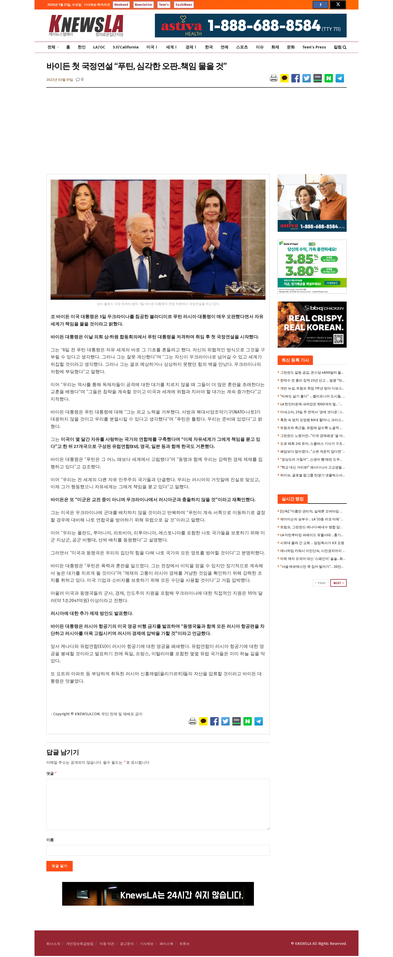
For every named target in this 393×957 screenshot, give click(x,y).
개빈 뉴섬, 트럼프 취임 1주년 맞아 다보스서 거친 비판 (313, 388)
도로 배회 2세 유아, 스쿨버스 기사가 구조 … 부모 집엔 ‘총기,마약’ (313, 444)
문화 (291, 47)
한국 (209, 47)
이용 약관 (107, 945)
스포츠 (242, 47)
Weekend (121, 5)
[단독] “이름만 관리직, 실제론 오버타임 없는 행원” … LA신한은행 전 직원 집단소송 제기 (313, 511)
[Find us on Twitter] (338, 4)
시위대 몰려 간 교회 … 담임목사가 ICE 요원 (312, 543)
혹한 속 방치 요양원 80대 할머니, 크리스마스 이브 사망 (313, 420)
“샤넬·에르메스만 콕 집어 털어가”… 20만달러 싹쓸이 (313, 567)
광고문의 (127, 945)
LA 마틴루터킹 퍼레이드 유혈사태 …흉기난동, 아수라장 (313, 535)
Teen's (164, 5)
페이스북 (166, 945)
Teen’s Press (314, 47)
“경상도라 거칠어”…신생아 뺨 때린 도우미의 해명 (313, 459)
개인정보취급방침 (80, 945)
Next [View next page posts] (338, 583)
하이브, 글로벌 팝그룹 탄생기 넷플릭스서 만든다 (313, 475)
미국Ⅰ (152, 47)
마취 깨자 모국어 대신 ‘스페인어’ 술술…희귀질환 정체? (313, 559)
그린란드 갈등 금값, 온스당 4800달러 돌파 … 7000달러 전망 (313, 372)
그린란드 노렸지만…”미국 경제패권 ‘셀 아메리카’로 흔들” (313, 436)
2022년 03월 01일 (59, 80)
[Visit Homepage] (85, 25)
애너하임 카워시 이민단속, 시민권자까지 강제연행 (313, 551)
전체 (51, 47)
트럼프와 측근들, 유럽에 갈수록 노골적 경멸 (313, 428)
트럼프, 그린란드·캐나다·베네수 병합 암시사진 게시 (313, 527)
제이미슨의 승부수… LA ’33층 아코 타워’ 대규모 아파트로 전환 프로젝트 (313, 519)
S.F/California (126, 47)
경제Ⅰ (191, 47)
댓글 (51, 774)
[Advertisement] (196, 134)
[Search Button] (345, 47)
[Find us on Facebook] (320, 4)
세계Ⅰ (172, 47)
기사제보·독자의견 (97, 5)
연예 (224, 47)
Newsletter (143, 5)
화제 (275, 47)
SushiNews (183, 5)
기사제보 (147, 945)
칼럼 (338, 47)
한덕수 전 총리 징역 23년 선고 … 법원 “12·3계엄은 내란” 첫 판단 (313, 380)
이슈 (260, 47)
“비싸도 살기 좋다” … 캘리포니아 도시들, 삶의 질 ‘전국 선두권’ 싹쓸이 (313, 396)
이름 (50, 841)
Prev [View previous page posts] (320, 583)
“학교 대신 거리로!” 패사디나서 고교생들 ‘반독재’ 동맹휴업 (313, 467)
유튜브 (184, 945)
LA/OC (99, 47)
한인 (82, 47)
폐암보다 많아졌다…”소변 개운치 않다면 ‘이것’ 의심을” (313, 451)
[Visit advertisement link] (312, 607)
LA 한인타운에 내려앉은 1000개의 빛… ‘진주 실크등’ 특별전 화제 (313, 404)
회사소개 (53, 945)
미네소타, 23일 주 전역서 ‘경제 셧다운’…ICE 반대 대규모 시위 (313, 412)
